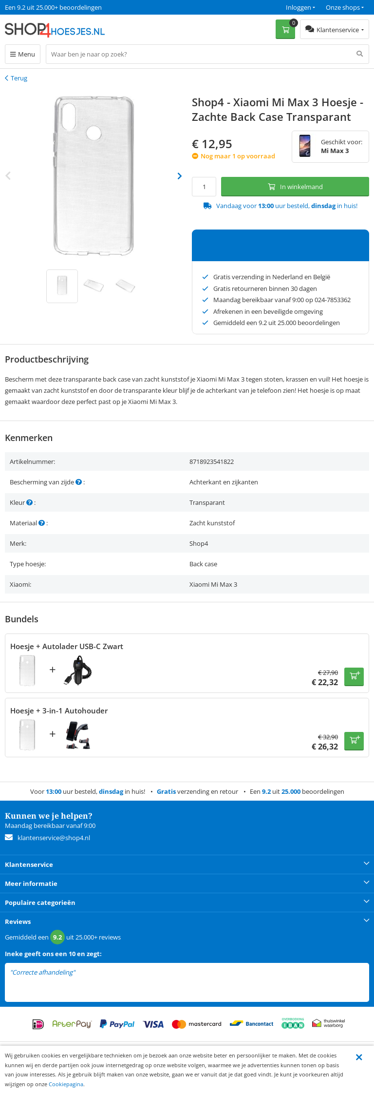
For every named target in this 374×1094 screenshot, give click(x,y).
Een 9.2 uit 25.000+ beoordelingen (53, 7)
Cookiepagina (66, 1084)
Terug (19, 78)
